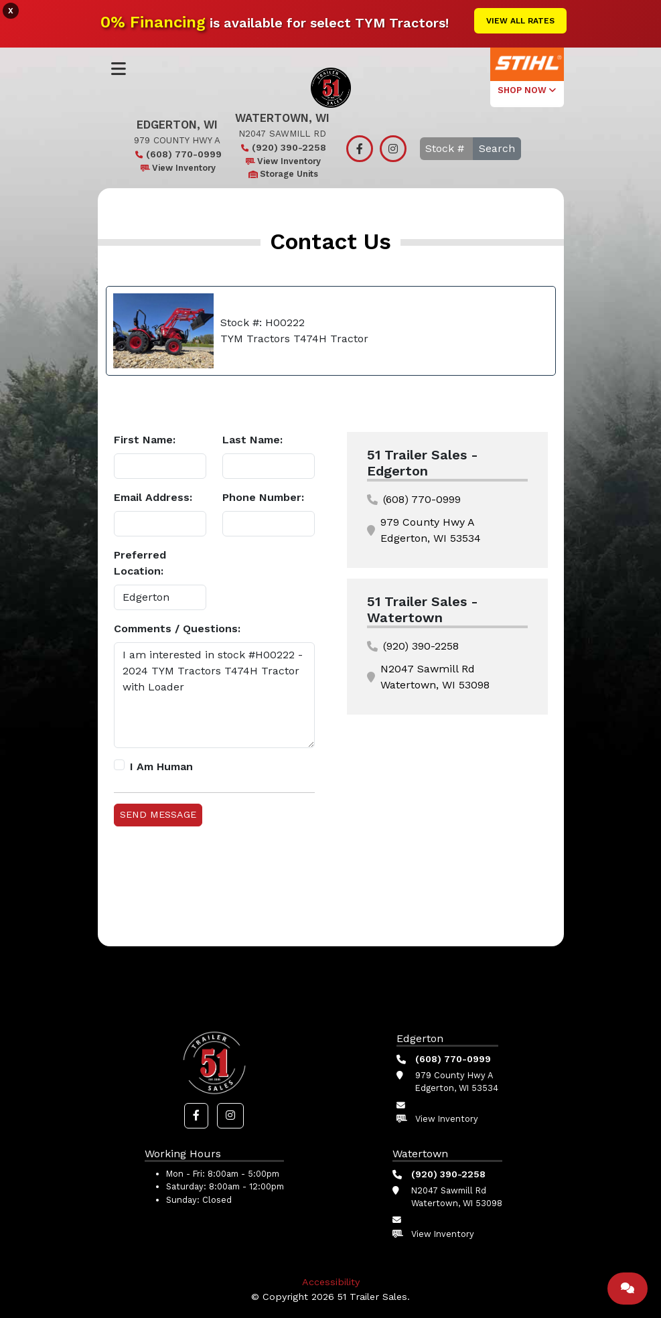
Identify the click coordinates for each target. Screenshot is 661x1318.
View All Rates (520, 20)
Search (497, 148)
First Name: (144, 439)
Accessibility (331, 1281)
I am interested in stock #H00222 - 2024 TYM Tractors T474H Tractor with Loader (214, 695)
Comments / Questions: (177, 628)
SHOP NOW (527, 90)
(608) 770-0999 (177, 154)
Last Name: (252, 439)
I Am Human (161, 766)
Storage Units (282, 174)
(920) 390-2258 (282, 147)
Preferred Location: (140, 562)
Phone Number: (263, 497)
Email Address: (153, 497)
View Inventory (177, 168)
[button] (196, 1115)
